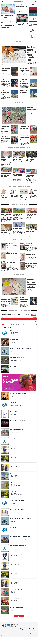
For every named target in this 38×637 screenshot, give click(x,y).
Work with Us (31, 627)
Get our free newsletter (33, 11)
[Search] (35, 1)
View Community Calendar (33, 15)
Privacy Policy (20, 635)
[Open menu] (2, 1)
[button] (36, 190)
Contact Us (22, 629)
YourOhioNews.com (10, 635)
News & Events (32, 628)
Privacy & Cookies (23, 632)
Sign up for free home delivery (33, 8)
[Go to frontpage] (19, 1)
